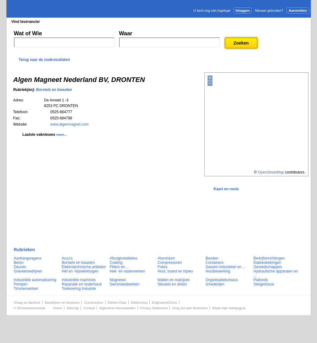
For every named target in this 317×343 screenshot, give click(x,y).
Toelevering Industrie (79, 288)
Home (57, 308)
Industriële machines (79, 280)
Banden (212, 258)
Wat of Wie (28, 33)
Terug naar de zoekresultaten (44, 60)
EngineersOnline (164, 302)
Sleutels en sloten (172, 284)
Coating (116, 262)
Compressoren (170, 262)
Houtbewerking (218, 271)
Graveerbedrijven (28, 271)
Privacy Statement (154, 308)
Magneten (118, 280)
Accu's (67, 258)
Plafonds (261, 280)
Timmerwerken (26, 288)
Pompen (21, 284)
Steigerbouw (264, 284)
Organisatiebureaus (222, 280)
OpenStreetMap (271, 172)
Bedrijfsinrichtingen (269, 258)
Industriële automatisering (35, 280)
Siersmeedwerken (124, 284)
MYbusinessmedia (31, 308)
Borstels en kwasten (54, 90)
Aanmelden (298, 10)
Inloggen (243, 10)
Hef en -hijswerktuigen (80, 271)
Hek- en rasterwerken (127, 271)
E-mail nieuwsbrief (206, 21)
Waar (125, 33)
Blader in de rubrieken (70, 21)
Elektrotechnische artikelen (84, 267)
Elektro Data (117, 302)
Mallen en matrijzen (174, 280)
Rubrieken (24, 249)
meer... (61, 134)
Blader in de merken (117, 21)
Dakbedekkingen (267, 262)
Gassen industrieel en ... (226, 267)
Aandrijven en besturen (62, 302)
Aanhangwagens (27, 258)
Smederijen (215, 284)
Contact (89, 308)
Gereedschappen (268, 267)
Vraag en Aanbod (27, 302)
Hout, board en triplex (175, 271)
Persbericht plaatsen (288, 21)
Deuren (20, 267)
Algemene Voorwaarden (117, 308)
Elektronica (139, 302)
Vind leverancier (25, 21)
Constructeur (93, 302)
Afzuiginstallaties (123, 258)
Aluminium (166, 258)
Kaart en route (226, 189)
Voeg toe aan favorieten (190, 308)
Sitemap (72, 308)
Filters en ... (119, 267)
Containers (215, 262)
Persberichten (157, 21)
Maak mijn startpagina (229, 308)
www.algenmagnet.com (69, 124)
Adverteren (244, 21)
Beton (19, 262)
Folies (163, 267)
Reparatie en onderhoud (82, 284)
